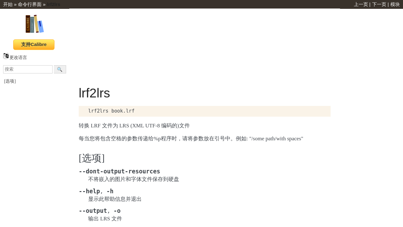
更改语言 (15, 57)
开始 (8, 4)
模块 (395, 4)
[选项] (10, 81)
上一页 (361, 4)
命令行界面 (30, 4)
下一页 (379, 4)
